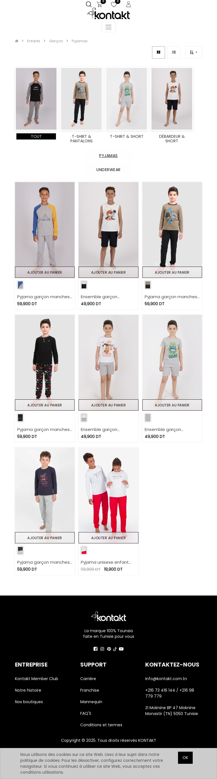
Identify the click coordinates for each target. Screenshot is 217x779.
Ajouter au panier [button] (44, 272)
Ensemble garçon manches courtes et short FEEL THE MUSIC (102, 429)
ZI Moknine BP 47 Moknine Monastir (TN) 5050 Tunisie (171, 710)
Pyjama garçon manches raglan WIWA (43, 297)
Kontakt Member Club (36, 678)
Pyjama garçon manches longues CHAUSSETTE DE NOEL (43, 562)
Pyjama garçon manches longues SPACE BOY (171, 297)
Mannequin (91, 702)
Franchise (89, 690)
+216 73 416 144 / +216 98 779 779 (169, 693)
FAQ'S (85, 713)
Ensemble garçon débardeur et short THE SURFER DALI (105, 297)
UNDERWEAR (108, 169)
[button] (193, 52)
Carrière (88, 678)
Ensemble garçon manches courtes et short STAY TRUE (166, 429)
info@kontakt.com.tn (166, 678)
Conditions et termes (101, 725)
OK (185, 757)
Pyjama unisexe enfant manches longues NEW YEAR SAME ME (105, 562)
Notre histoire (28, 690)
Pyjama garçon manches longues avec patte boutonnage (43, 429)
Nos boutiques (29, 702)
